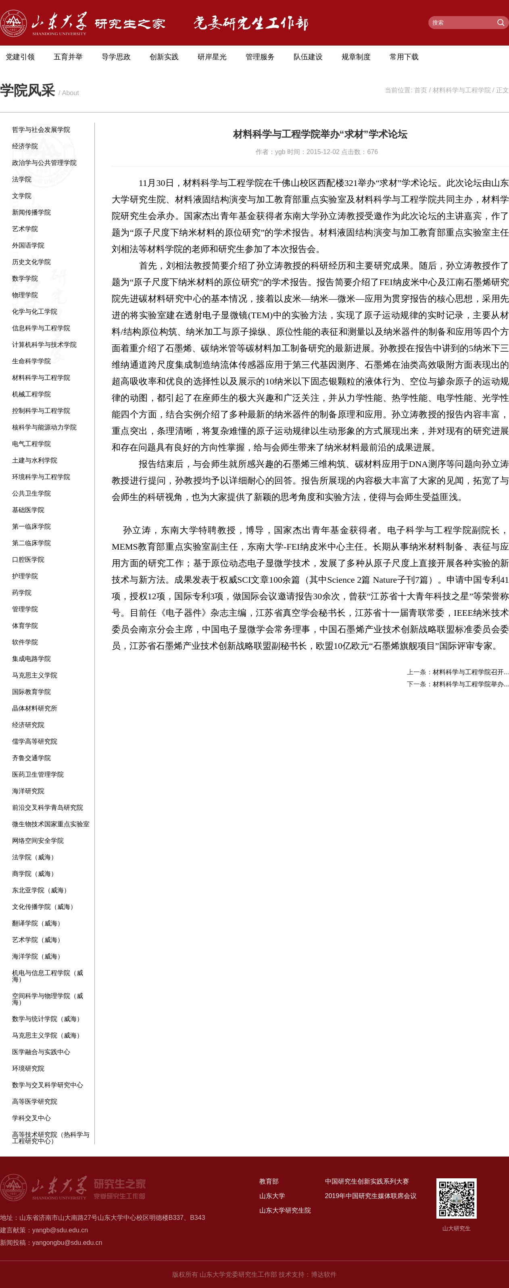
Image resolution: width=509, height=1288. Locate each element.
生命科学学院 (31, 361)
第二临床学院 (31, 543)
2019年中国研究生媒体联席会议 (371, 1195)
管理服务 (260, 57)
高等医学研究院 (34, 1101)
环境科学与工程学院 (41, 476)
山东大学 (272, 1195)
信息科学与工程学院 (41, 328)
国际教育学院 (31, 691)
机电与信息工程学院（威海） (47, 976)
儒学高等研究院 (34, 741)
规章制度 (356, 57)
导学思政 (116, 57)
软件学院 (25, 642)
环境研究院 (28, 1068)
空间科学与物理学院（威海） (47, 999)
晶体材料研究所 (34, 708)
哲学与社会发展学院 (41, 129)
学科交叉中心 (31, 1118)
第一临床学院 (31, 526)
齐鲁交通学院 (31, 757)
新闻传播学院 (31, 212)
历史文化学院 (31, 261)
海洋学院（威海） (38, 956)
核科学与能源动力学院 (44, 427)
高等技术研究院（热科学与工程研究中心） (51, 1137)
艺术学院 (25, 228)
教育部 (269, 1181)
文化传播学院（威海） (44, 906)
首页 (420, 90)
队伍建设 (308, 57)
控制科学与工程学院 (41, 410)
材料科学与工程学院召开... (471, 672)
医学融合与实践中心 (41, 1051)
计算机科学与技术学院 (44, 344)
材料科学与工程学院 (462, 90)
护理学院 (25, 576)
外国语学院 (28, 245)
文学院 (21, 195)
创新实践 (164, 57)
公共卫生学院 (31, 493)
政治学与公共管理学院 (44, 162)
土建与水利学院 (34, 460)
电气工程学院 (31, 443)
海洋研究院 (28, 791)
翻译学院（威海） (38, 923)
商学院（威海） (34, 873)
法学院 (21, 179)
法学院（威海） (34, 857)
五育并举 (68, 57)
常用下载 (404, 57)
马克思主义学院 (34, 675)
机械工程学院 (31, 394)
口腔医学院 (28, 559)
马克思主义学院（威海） (47, 1035)
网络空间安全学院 (38, 840)
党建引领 (20, 57)
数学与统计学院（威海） (47, 1018)
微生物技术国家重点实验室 (51, 824)
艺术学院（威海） (38, 939)
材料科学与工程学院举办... (471, 684)
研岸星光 (212, 57)
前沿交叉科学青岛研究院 (47, 807)
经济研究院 (28, 724)
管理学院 (25, 609)
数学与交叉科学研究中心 (47, 1085)
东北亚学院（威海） (41, 890)
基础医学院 (28, 509)
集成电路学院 (31, 658)
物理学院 (25, 295)
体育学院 (25, 625)
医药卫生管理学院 (38, 774)
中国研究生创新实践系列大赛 (367, 1181)
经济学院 (25, 146)
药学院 (21, 592)
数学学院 (25, 278)
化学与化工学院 (34, 311)
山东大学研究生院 (285, 1210)
